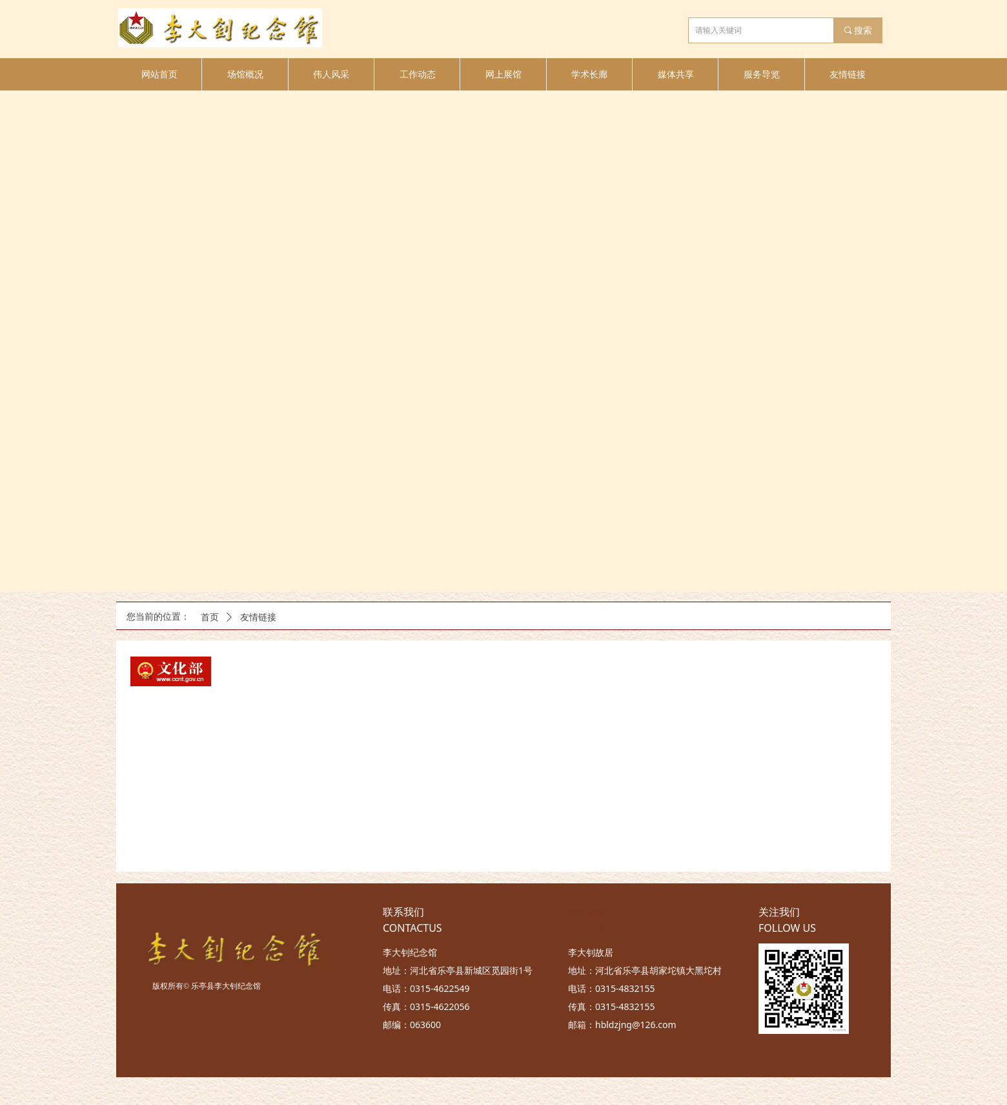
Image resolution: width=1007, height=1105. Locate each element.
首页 (210, 617)
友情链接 (258, 617)
